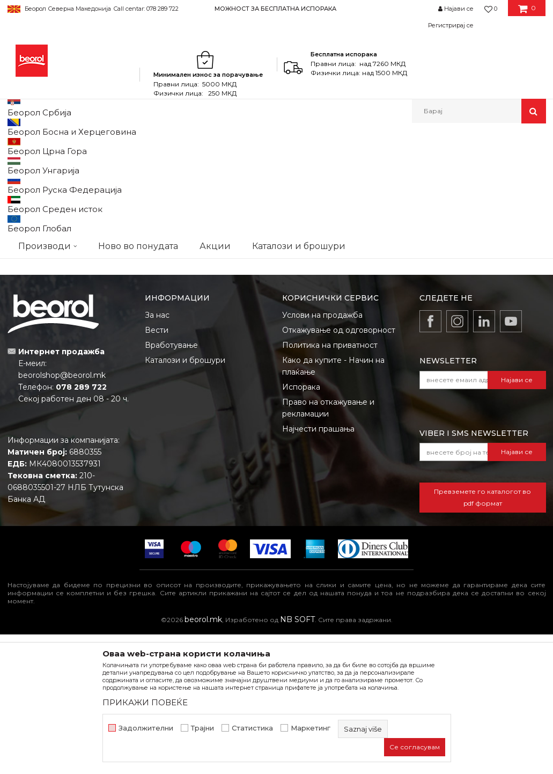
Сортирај (290, 182)
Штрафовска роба (183, 146)
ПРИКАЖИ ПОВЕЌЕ (145, 702)
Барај (67, 317)
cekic (26, 236)
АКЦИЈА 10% (38, 223)
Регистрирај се (451, 25)
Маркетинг (310, 728)
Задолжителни (146, 728)
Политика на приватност (330, 485)
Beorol (17, 146)
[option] (276, 8)
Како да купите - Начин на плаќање (333, 505)
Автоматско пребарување (215, 182)
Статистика (252, 728)
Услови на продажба (322, 454)
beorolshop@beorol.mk (62, 515)
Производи (54, 146)
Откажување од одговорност (338, 469)
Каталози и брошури (185, 500)
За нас (157, 454)
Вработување (171, 485)
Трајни (202, 728)
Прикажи (420, 182)
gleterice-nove (42, 249)
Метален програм (112, 146)
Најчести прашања (318, 568)
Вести (156, 469)
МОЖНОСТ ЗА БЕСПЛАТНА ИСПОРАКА (275, 8)
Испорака (301, 526)
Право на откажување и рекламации (328, 547)
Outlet (28, 210)
